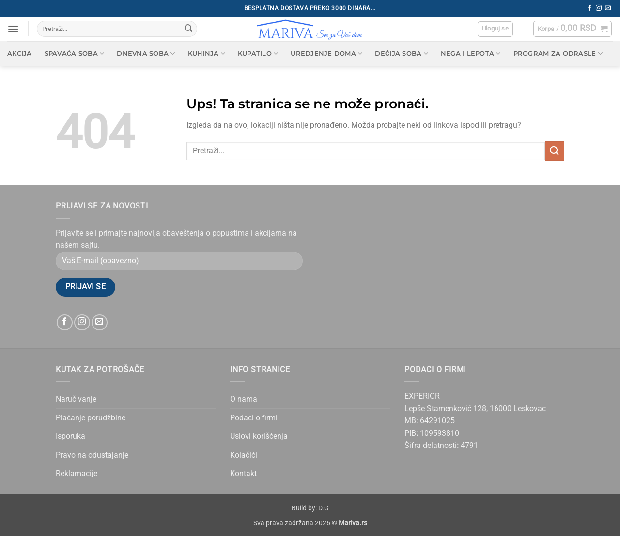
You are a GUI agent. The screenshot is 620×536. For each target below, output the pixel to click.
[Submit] (188, 29)
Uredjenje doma (326, 53)
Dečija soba (401, 53)
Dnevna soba (146, 53)
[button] (13, 29)
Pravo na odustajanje (92, 455)
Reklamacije (76, 473)
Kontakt (243, 473)
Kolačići (243, 455)
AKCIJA (19, 53)
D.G (323, 508)
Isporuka (70, 436)
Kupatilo (258, 53)
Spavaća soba (75, 53)
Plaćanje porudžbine (90, 417)
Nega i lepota (471, 53)
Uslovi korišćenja (259, 436)
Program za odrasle (558, 53)
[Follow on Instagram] (599, 8)
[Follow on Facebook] (589, 8)
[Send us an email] (608, 8)
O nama (243, 398)
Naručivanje (76, 398)
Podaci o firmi (254, 417)
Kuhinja (206, 53)
